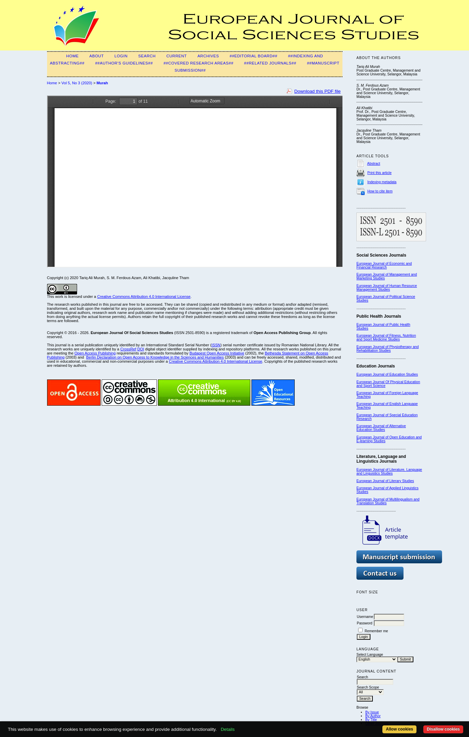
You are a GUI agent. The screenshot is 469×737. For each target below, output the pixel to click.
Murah (102, 83)
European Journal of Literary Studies (385, 481)
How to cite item (380, 191)
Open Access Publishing (95, 353)
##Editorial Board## (253, 56)
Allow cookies (399, 729)
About (96, 56)
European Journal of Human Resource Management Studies (386, 287)
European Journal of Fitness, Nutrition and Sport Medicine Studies (386, 337)
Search (147, 56)
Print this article (379, 173)
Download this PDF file (317, 91)
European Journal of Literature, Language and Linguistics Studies (389, 471)
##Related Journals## (270, 63)
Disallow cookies (443, 729)
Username (365, 617)
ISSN (215, 345)
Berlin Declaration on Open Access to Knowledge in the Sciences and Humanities (155, 357)
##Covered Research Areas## (198, 63)
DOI (140, 349)
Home (72, 56)
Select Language (369, 654)
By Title (371, 720)
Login (121, 56)
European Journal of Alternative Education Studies (381, 428)
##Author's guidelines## (124, 63)
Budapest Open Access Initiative (216, 353)
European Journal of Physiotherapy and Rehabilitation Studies (387, 348)
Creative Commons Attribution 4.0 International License (144, 296)
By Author (373, 716)
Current (176, 56)
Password (364, 623)
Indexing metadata (382, 182)
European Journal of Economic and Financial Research (384, 265)
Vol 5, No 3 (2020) (76, 83)
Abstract (373, 163)
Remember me (376, 631)
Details (228, 729)
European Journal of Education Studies (387, 374)
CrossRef (128, 349)
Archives (208, 56)
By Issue (372, 712)
